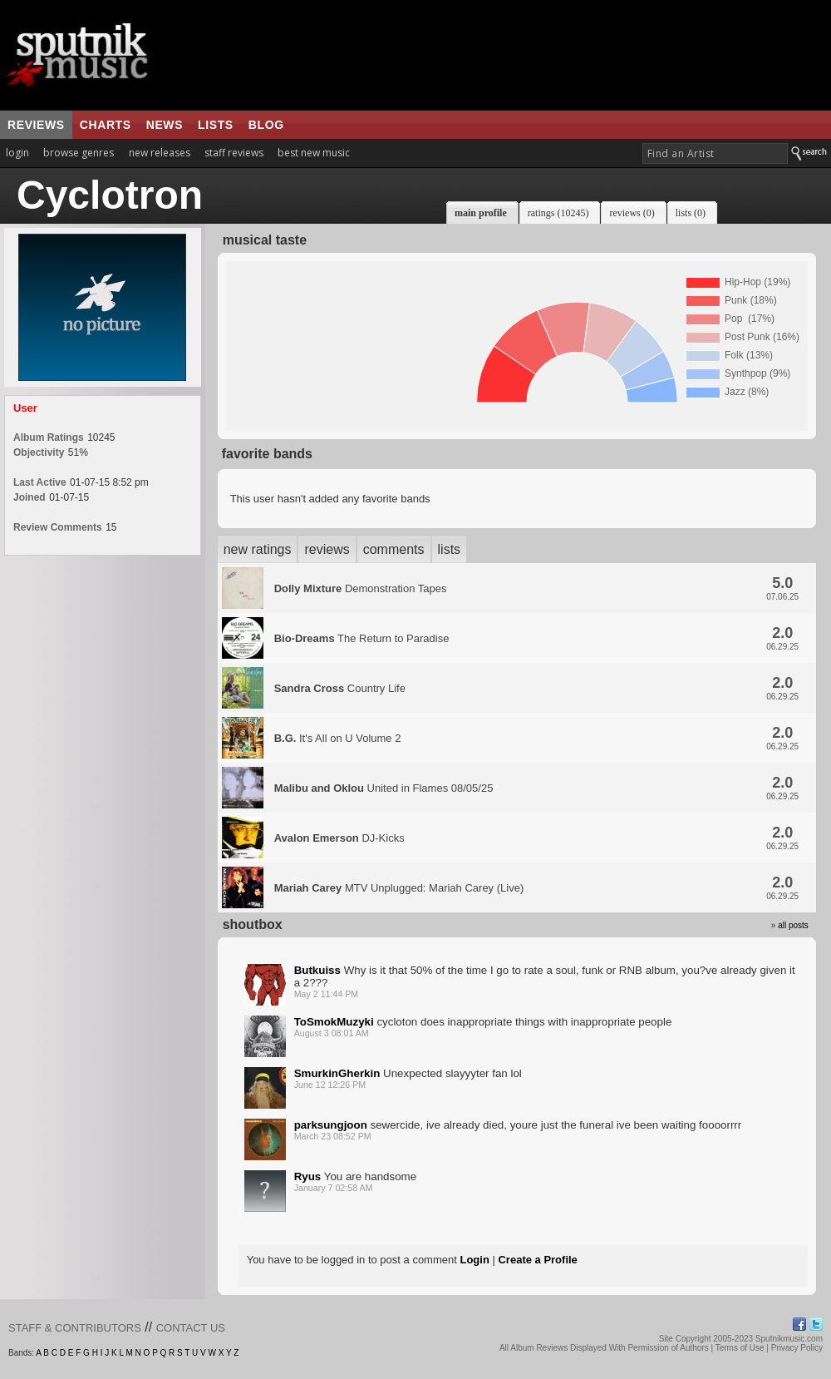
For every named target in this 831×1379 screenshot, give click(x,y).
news (164, 124)
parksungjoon (330, 1125)
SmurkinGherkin (337, 1073)
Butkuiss (317, 970)
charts (105, 124)
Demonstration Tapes (360, 588)
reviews (36, 124)
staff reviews (233, 153)
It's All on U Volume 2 (337, 738)
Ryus (308, 1176)
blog (266, 124)
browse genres (78, 153)
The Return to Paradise (362, 638)
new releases (159, 153)
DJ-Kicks (339, 838)
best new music (314, 153)
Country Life (340, 688)
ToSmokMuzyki (334, 1022)
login (17, 153)
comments (394, 549)
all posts (793, 925)
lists (216, 124)
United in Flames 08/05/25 (384, 788)
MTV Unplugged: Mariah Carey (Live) (399, 888)
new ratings (258, 549)
